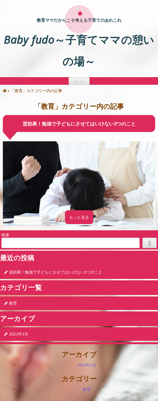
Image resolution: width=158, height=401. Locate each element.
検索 (5, 234)
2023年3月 (18, 334)
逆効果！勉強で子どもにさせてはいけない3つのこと (79, 123)
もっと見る (79, 217)
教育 (13, 303)
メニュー (79, 81)
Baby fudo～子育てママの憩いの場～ (79, 50)
